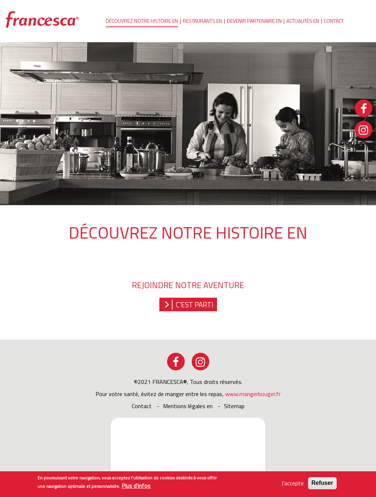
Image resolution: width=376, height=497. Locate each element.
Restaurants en (202, 21)
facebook (176, 361)
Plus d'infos (136, 487)
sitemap (234, 406)
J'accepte (292, 484)
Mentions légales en (188, 406)
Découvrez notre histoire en (142, 21)
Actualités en (302, 21)
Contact (334, 21)
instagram (200, 361)
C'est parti (194, 304)
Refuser (322, 484)
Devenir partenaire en (254, 21)
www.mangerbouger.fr (253, 393)
